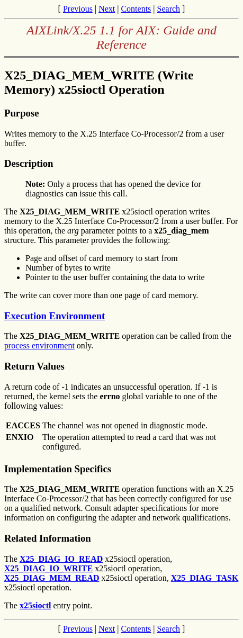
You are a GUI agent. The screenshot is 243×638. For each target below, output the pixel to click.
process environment (39, 345)
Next (106, 8)
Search (169, 8)
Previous (78, 8)
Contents (136, 8)
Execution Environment (54, 315)
